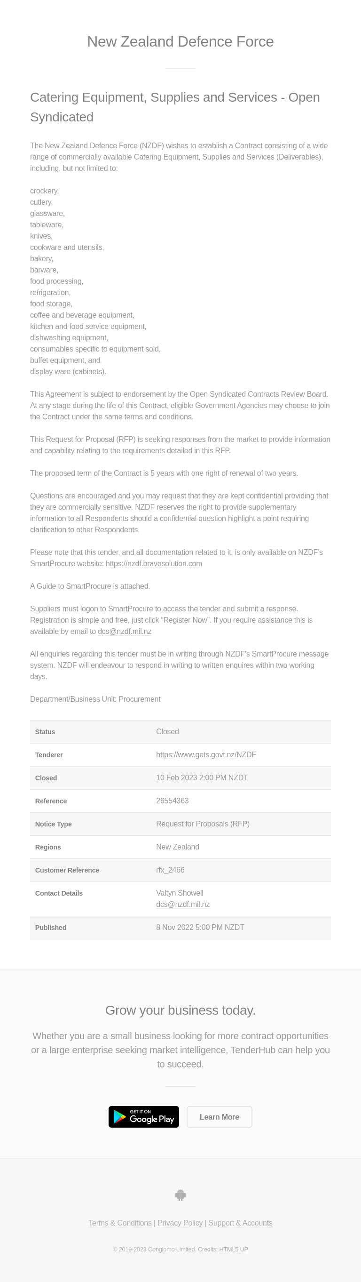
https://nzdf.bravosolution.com (154, 564)
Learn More (219, 1117)
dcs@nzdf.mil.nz (124, 631)
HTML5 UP (233, 1249)
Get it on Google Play (144, 1117)
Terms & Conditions (119, 1223)
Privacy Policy (180, 1223)
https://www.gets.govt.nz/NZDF (206, 755)
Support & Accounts (241, 1223)
